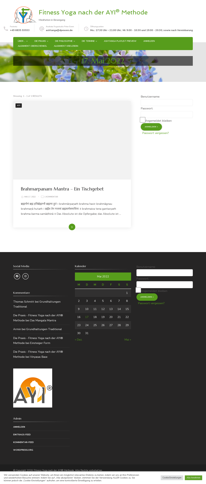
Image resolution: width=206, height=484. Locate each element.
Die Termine (88, 41)
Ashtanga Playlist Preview (120, 41)
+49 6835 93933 (20, 30)
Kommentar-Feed (23, 442)
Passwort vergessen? (155, 133)
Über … (21, 41)
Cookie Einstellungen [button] (172, 477)
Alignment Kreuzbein (66, 46)
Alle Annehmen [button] (193, 477)
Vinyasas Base (38, 357)
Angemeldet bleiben (158, 121)
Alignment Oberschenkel (32, 46)
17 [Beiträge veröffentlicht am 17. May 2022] (87, 317)
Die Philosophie (64, 41)
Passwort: (147, 108)
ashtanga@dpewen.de (59, 30)
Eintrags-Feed (22, 434)
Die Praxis (40, 41)
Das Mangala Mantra (43, 320)
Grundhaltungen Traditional (44, 329)
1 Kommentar (51, 197)
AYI (18, 105)
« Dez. (78, 339)
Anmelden (149, 41)
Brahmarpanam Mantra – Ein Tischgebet (62, 189)
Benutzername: (150, 96)
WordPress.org (23, 450)
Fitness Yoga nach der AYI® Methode (93, 12)
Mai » (127, 339)
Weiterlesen (66, 227)
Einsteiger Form (40, 343)
